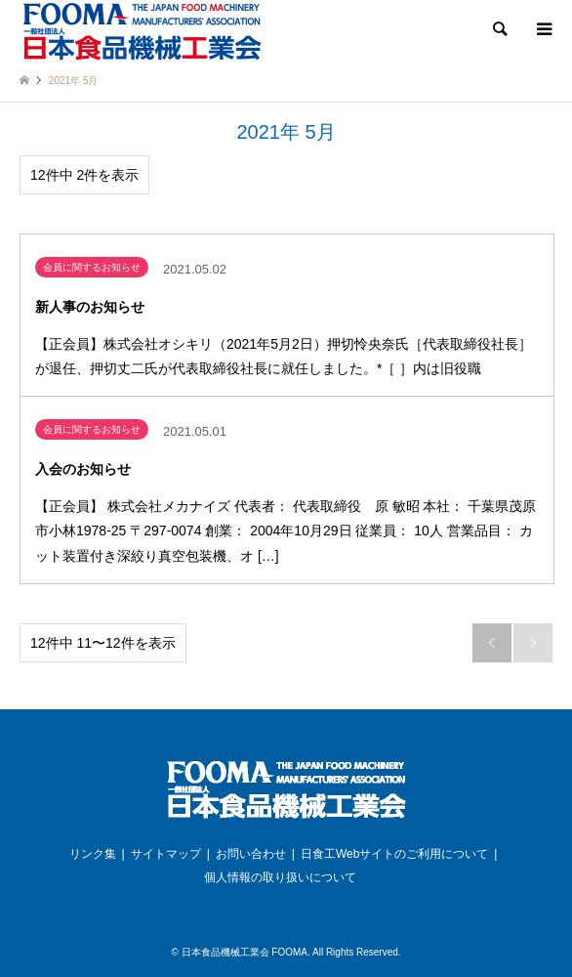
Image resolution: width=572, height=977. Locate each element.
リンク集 (92, 854)
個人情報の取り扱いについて (280, 877)
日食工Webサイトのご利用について (394, 854)
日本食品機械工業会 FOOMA (244, 952)
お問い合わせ (251, 854)
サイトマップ (166, 854)
